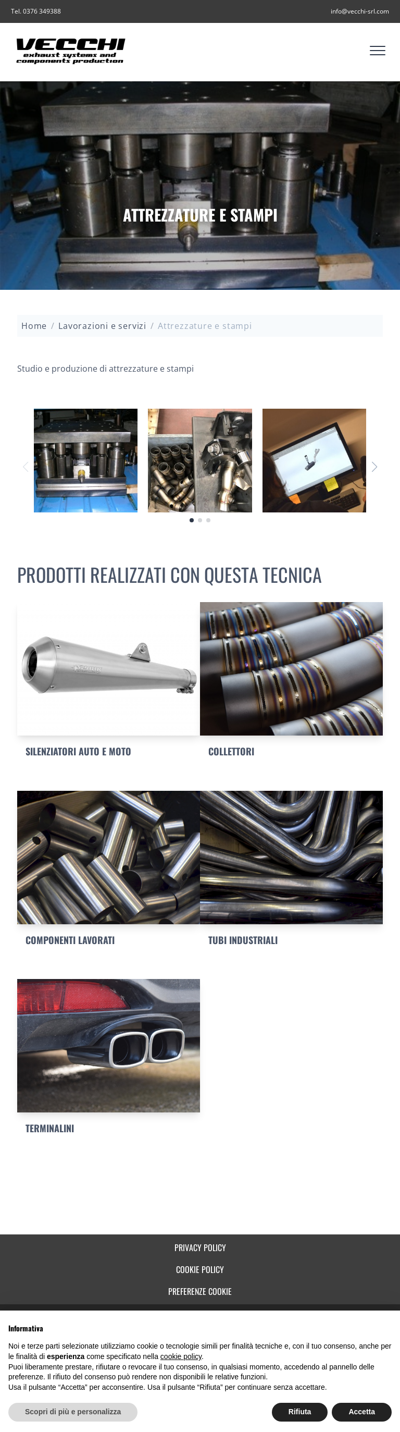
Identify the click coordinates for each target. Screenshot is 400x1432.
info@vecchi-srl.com (360, 11)
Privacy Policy (200, 1247)
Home (34, 326)
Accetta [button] (361, 1411)
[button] (374, 467)
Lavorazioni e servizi (102, 326)
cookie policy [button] (181, 1356)
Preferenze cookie (200, 1291)
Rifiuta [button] (300, 1411)
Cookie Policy (200, 1269)
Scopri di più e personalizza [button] (73, 1411)
